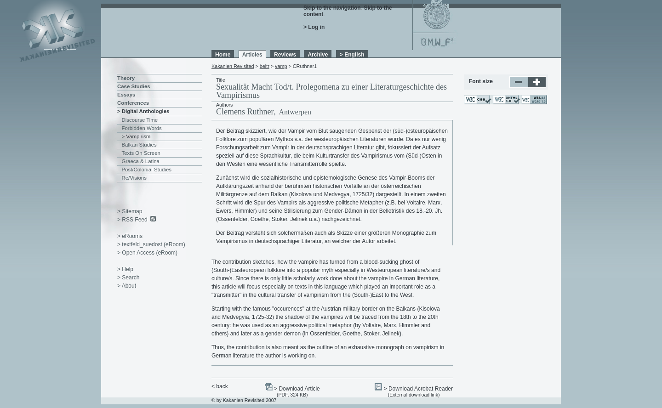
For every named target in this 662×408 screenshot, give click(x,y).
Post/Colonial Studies (146, 169)
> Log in (314, 27)
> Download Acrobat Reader (418, 388)
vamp (281, 66)
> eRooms (130, 236)
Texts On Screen (141, 153)
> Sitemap (129, 211)
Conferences (133, 103)
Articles (252, 54)
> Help (125, 269)
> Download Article (297, 388)
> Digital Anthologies (143, 111)
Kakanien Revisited (232, 66)
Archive (318, 54)
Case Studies (133, 86)
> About (126, 286)
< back (219, 386)
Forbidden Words (142, 128)
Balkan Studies (139, 144)
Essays (126, 94)
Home (222, 54)
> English (352, 54)
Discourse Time (140, 120)
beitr (264, 66)
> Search (128, 277)
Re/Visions (134, 178)
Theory (126, 78)
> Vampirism (136, 136)
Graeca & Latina (141, 161)
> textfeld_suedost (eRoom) (151, 244)
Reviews (285, 54)
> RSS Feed (132, 219)
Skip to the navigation (332, 8)
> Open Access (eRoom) (147, 252)
